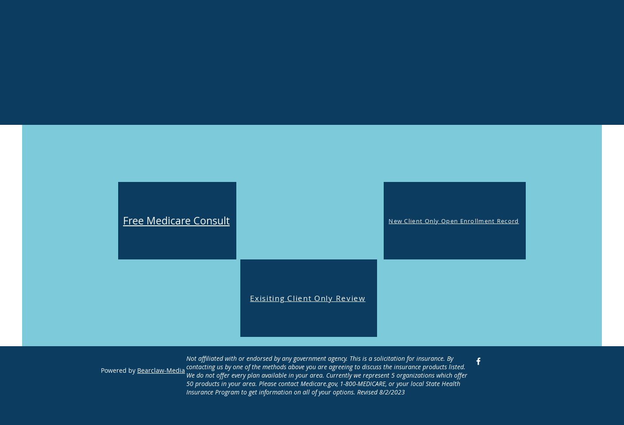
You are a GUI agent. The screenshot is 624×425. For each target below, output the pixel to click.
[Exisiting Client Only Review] (308, 298)
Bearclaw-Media (161, 370)
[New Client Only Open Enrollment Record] (455, 220)
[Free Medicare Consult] (177, 220)
